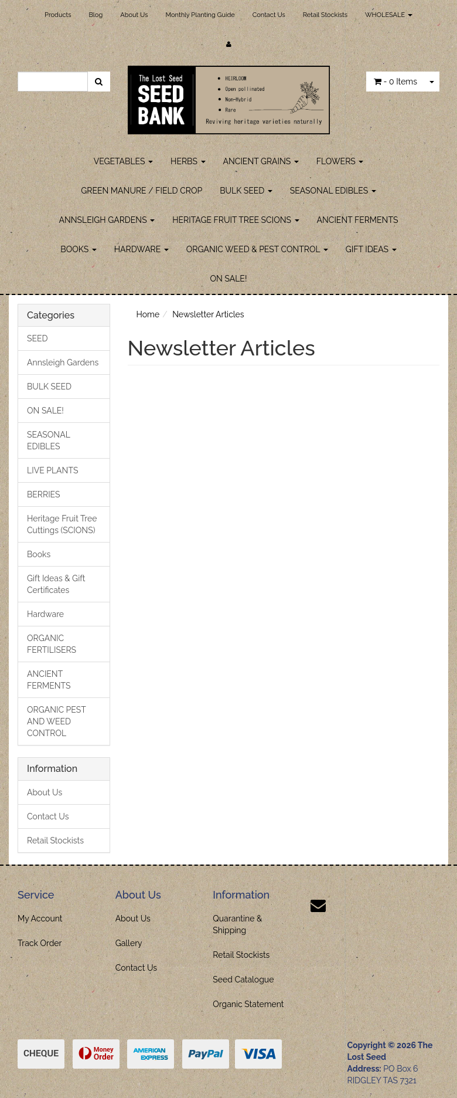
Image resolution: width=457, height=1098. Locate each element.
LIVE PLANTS (52, 470)
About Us (134, 15)
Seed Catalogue (243, 979)
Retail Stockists (325, 15)
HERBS (187, 161)
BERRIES (43, 494)
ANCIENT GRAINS (261, 161)
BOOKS (78, 249)
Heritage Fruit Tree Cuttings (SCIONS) (62, 524)
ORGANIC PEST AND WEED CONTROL (56, 721)
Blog (96, 15)
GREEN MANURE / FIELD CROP (141, 190)
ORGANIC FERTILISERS (51, 644)
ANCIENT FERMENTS (357, 220)
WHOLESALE (388, 15)
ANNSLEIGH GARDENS (107, 220)
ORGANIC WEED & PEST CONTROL (257, 249)
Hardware (45, 614)
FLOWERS (340, 161)
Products (58, 15)
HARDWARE (141, 249)
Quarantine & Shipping (237, 924)
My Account (40, 918)
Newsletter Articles (208, 314)
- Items (395, 81)
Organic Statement (248, 1004)
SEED (37, 338)
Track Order (40, 943)
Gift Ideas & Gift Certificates (56, 584)
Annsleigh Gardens (62, 362)
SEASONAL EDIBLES (333, 190)
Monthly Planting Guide (199, 15)
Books (38, 554)
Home (148, 314)
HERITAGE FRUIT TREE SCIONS (235, 220)
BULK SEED (246, 190)
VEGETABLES (123, 161)
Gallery (128, 943)
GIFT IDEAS (371, 249)
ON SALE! (228, 278)
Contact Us (269, 15)
